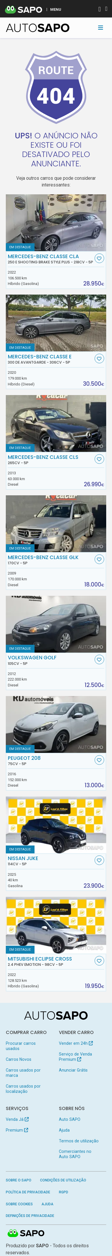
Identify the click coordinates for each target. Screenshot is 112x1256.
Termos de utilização (79, 1141)
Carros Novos (18, 1059)
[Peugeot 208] (56, 724)
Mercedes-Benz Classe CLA (50, 259)
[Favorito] (99, 258)
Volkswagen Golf (50, 660)
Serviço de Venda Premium (75, 1057)
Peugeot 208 (50, 760)
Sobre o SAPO (18, 1180)
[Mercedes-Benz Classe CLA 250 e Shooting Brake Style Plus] (56, 222)
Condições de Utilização (63, 1180)
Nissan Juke (50, 860)
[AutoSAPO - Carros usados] (38, 28)
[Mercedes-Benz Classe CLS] (56, 423)
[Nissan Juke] (56, 824)
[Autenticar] (99, 10)
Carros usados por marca (23, 1073)
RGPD (63, 1192)
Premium (17, 1130)
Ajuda (64, 1130)
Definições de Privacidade (30, 1216)
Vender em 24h (76, 1043)
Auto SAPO (69, 1119)
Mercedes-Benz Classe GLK (50, 560)
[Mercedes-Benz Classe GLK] (56, 523)
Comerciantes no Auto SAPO (75, 1154)
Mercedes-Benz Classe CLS (50, 459)
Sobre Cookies (19, 1204)
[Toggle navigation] (100, 28)
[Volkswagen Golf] (56, 624)
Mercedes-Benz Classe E (50, 359)
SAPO (26, 1233)
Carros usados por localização (23, 1089)
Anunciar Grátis (73, 1070)
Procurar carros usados (21, 1046)
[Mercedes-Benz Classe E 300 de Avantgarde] (56, 323)
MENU (55, 9)
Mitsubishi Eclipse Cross (50, 961)
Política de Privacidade (28, 1192)
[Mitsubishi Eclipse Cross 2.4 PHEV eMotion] (56, 925)
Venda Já (17, 1119)
